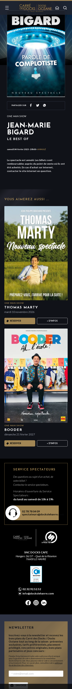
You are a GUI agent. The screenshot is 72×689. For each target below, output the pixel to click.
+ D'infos (52, 321)
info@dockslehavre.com (38, 593)
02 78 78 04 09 (31, 511)
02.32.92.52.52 (31, 589)
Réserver (15, 321)
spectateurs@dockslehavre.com (38, 514)
